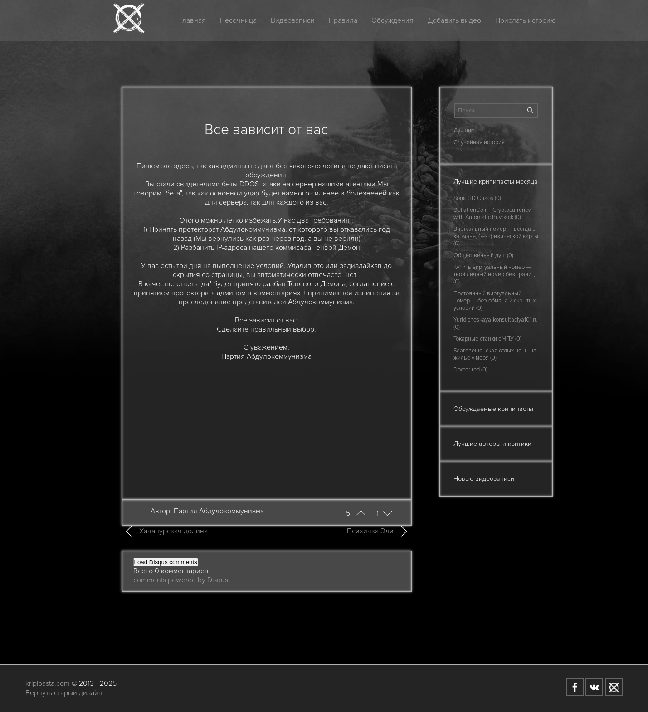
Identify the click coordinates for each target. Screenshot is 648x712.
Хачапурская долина (173, 531)
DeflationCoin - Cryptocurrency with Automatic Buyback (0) (492, 213)
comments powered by (180, 580)
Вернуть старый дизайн (63, 692)
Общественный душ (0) (483, 255)
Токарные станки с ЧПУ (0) (487, 338)
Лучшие (463, 130)
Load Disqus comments (165, 562)
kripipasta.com (47, 683)
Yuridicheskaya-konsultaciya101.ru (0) (495, 323)
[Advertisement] (266, 424)
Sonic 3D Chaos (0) (477, 198)
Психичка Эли (370, 531)
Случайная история (479, 142)
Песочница (238, 20)
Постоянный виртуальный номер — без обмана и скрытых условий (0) (494, 301)
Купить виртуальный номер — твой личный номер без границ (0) (494, 274)
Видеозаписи (293, 20)
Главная (192, 20)
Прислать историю (525, 20)
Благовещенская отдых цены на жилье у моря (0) (494, 354)
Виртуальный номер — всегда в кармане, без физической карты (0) (495, 236)
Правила (343, 20)
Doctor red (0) (470, 369)
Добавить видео (454, 20)
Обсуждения (392, 20)
